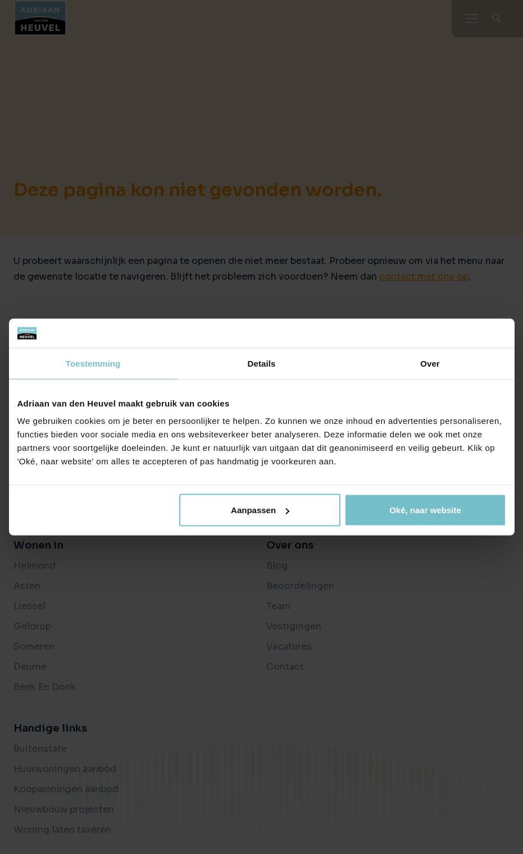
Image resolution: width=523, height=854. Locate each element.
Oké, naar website (425, 510)
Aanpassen (260, 510)
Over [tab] (430, 363)
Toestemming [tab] (93, 363)
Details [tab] (262, 363)
